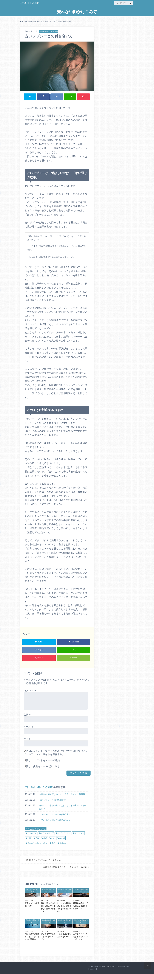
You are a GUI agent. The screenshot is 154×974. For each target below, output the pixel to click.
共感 (45, 838)
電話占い (63, 843)
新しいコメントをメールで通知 (43, 760)
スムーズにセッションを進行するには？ (58, 814)
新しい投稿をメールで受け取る (43, 766)
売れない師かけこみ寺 (77, 11)
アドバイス (32, 833)
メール (29, 726)
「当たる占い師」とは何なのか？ (55, 820)
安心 (53, 843)
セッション (79, 833)
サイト (27, 738)
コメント (30, 690)
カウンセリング (47, 833)
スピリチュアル (64, 833)
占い (53, 838)
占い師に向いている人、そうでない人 (43, 860)
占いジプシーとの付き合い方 (52, 800)
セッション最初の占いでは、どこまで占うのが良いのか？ (63, 807)
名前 (27, 714)
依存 (37, 838)
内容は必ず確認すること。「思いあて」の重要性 (62, 794)
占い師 (62, 838)
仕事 (29, 838)
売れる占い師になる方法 (39, 787)
